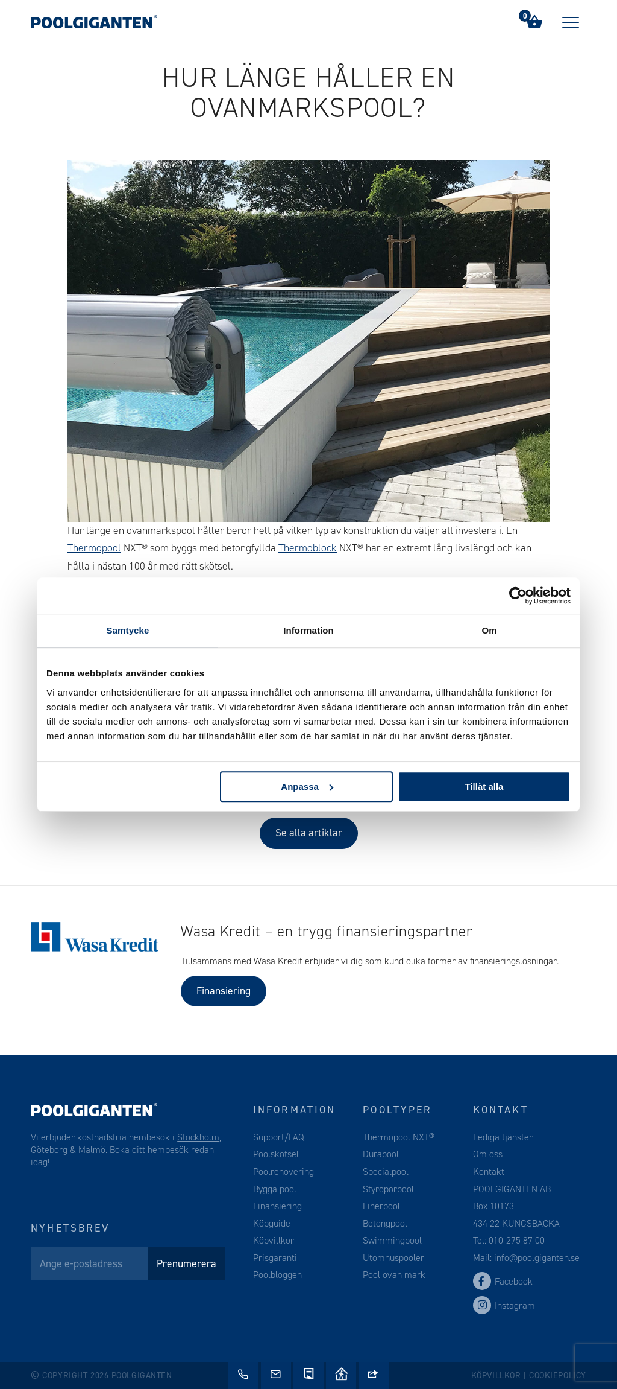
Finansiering (223, 991)
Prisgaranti (275, 1257)
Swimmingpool (392, 1240)
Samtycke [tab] (128, 630)
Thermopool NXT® (398, 1137)
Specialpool (386, 1171)
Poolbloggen (277, 1274)
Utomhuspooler (393, 1257)
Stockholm (198, 1137)
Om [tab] (488, 630)
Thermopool (94, 548)
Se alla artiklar (308, 832)
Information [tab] (308, 630)
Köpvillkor (273, 1240)
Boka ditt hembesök (149, 1149)
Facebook (503, 1281)
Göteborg (49, 1149)
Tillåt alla (484, 786)
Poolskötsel (276, 1154)
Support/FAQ (278, 1137)
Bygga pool (274, 1189)
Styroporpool (388, 1189)
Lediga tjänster (503, 1137)
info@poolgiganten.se (536, 1257)
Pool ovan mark (394, 1274)
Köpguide (271, 1223)
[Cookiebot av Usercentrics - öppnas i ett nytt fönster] (518, 595)
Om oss (488, 1154)
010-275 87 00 (517, 1240)
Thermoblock (307, 548)
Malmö (91, 1149)
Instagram (504, 1305)
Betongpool (385, 1223)
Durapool (381, 1154)
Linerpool (381, 1206)
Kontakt (488, 1171)
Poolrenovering (283, 1171)
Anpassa (307, 786)
